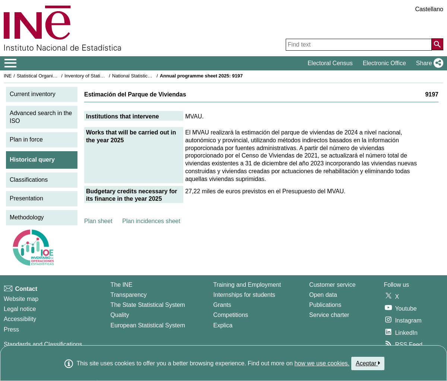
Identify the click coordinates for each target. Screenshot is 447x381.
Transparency (129, 295)
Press (11, 329)
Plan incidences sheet (151, 221)
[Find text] (359, 45)
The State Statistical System (148, 305)
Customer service (332, 285)
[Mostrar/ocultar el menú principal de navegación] (11, 63)
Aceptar (368, 363)
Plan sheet (98, 221)
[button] (428, 63)
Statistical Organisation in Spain (50, 76)
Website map (21, 299)
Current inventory (33, 94)
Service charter (329, 315)
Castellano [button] (429, 9)
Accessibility (20, 319)
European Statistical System (148, 325)
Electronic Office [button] (384, 63)
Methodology (27, 217)
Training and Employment (247, 285)
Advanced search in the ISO (41, 117)
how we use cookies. (321, 363)
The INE (122, 285)
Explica (223, 325)
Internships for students (244, 295)
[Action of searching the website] (437, 44)
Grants (222, 305)
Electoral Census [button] (330, 63)
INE (8, 76)
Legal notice (20, 309)
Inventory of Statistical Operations (100, 76)
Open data (323, 295)
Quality (120, 315)
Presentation (26, 198)
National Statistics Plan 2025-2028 (148, 76)
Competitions (230, 315)
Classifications (29, 180)
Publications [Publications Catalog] (325, 305)
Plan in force (26, 139)
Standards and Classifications (43, 344)
